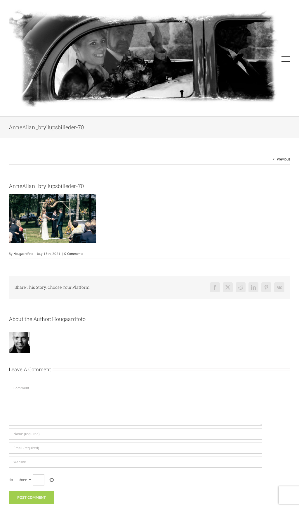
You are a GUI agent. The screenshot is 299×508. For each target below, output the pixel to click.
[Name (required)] (135, 434)
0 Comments (73, 253)
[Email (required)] (135, 448)
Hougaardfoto (23, 253)
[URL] (135, 462)
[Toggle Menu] (286, 59)
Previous (283, 159)
